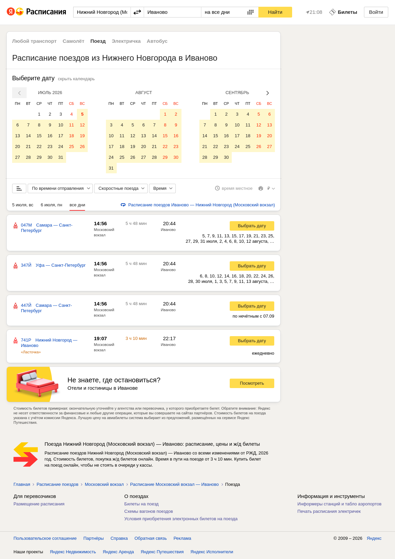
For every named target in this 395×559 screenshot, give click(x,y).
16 (50, 135)
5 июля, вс (22, 205)
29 (39, 157)
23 (50, 146)
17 (60, 135)
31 (60, 157)
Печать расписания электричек (329, 511)
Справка (119, 538)
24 (60, 146)
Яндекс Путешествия (162, 552)
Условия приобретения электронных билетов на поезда (181, 519)
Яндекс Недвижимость (73, 552)
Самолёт (73, 41)
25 (71, 146)
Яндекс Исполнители (212, 552)
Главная (21, 484)
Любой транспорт (34, 41)
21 (28, 146)
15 (39, 135)
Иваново (168, 230)
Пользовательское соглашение (45, 538)
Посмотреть (252, 383)
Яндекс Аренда (118, 552)
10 (60, 124)
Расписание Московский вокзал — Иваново (174, 484)
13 (17, 135)
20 (17, 146)
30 (50, 157)
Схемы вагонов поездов (148, 511)
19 (82, 135)
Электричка (126, 41)
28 (28, 157)
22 (39, 146)
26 (82, 146)
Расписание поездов (57, 484)
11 (71, 124)
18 (71, 135)
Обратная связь (151, 538)
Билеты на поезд (141, 504)
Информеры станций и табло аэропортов (340, 504)
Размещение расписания (38, 504)
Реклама (182, 538)
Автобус (157, 41)
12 (82, 124)
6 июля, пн (51, 205)
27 (17, 157)
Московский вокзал (104, 484)
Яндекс (374, 538)
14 (28, 135)
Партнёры (93, 538)
